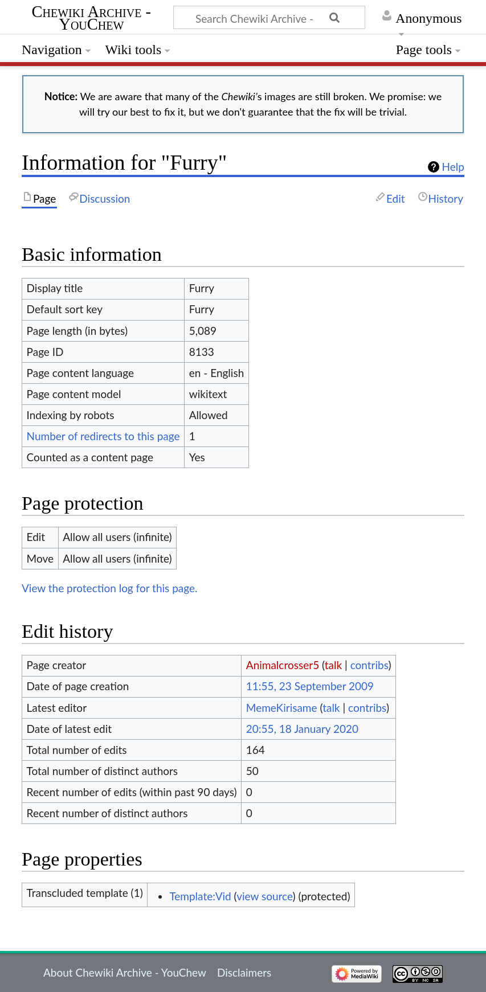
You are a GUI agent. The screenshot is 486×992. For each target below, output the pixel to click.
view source (264, 896)
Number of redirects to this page (103, 435)
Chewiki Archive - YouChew (92, 19)
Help (453, 167)
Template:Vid (200, 896)
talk (333, 664)
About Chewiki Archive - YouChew (124, 972)
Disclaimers (244, 972)
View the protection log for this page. (110, 588)
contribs (369, 664)
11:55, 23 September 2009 (310, 685)
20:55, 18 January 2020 (302, 728)
